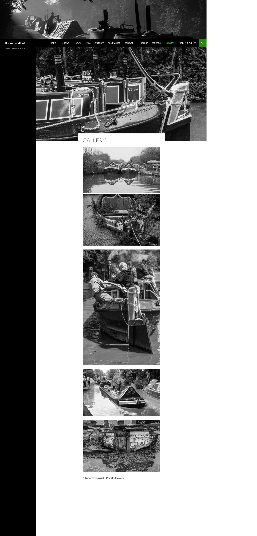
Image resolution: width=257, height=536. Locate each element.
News (78, 43)
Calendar (99, 43)
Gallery (170, 43)
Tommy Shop (114, 43)
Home (53, 43)
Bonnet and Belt (15, 43)
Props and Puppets (187, 43)
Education (157, 43)
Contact (129, 43)
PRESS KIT (143, 43)
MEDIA (87, 43)
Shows (65, 43)
